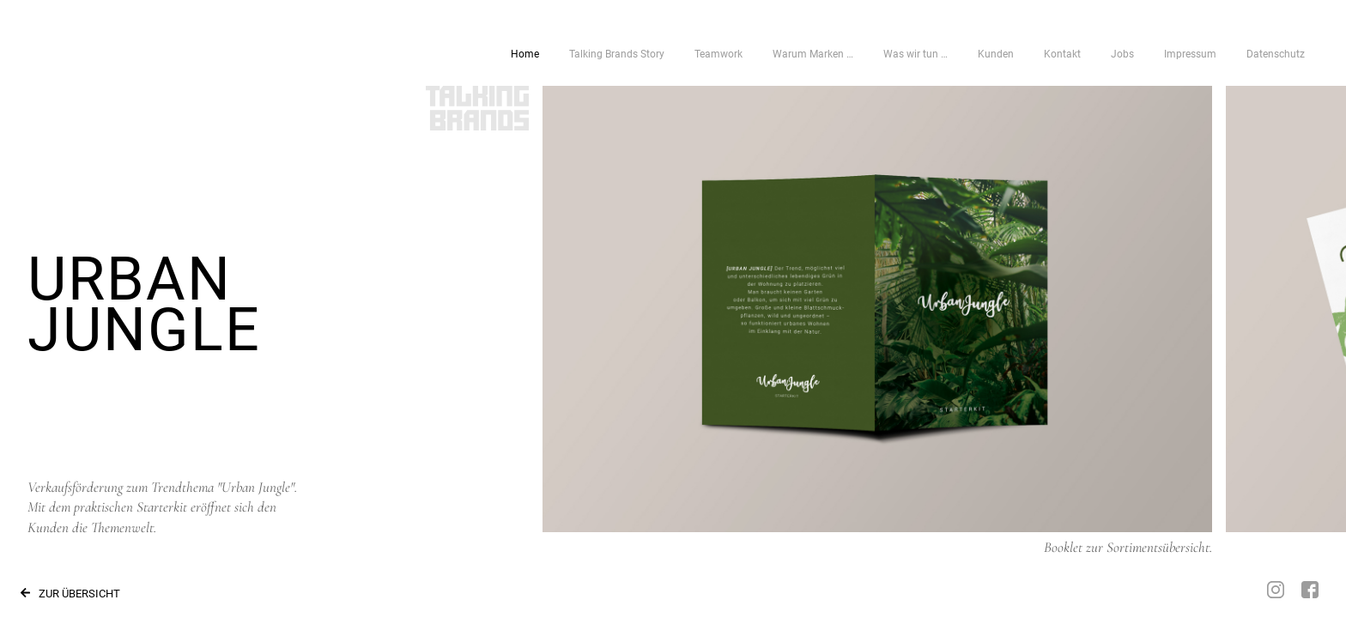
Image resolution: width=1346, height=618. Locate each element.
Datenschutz (1275, 54)
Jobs (1122, 54)
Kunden (996, 54)
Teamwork (718, 54)
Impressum (1190, 54)
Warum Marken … (813, 54)
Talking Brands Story (616, 54)
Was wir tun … (915, 54)
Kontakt (1062, 54)
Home (525, 54)
